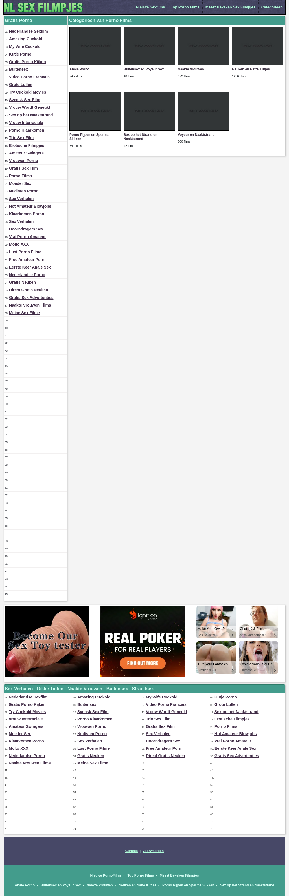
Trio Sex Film (21, 138)
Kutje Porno (20, 54)
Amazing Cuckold (25, 39)
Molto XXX (19, 244)
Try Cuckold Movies (27, 92)
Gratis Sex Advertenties (31, 297)
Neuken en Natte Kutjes (251, 69)
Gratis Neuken (22, 282)
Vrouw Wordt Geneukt (29, 107)
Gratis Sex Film (23, 168)
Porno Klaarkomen (26, 130)
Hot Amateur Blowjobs (30, 206)
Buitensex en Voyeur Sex (144, 69)
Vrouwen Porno (23, 160)
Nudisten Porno (23, 191)
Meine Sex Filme (24, 313)
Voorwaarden (153, 851)
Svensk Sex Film (24, 99)
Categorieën (272, 7)
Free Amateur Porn (27, 259)
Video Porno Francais (29, 77)
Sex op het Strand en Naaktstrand (140, 137)
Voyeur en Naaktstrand (196, 135)
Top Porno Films (185, 7)
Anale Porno (79, 69)
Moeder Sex (20, 183)
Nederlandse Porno (27, 274)
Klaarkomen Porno (26, 214)
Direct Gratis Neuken (28, 290)
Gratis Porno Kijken (27, 61)
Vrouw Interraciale (26, 122)
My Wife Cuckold (25, 46)
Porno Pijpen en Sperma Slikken (188, 885)
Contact (131, 851)
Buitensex (18, 69)
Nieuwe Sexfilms (150, 7)
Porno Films (20, 176)
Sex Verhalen (21, 198)
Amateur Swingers (26, 153)
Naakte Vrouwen (191, 69)
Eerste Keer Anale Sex (30, 267)
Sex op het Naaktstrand (31, 115)
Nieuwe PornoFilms (105, 875)
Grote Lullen (20, 84)
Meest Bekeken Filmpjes (179, 875)
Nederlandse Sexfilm (28, 31)
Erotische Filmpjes (26, 145)
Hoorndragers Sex (26, 229)
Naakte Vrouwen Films (30, 305)
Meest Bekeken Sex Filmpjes (230, 7)
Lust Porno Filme (25, 252)
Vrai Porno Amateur (27, 236)
